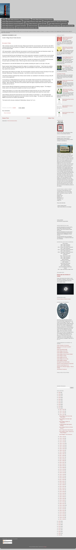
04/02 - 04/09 (62, 496)
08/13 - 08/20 (62, 464)
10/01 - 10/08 (62, 452)
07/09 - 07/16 (62, 472)
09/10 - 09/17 (62, 457)
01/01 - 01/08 (62, 519)
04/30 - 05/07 (62, 489)
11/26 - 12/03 (62, 438)
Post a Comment (7, 112)
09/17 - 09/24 (62, 455)
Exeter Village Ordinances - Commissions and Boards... (14, 25)
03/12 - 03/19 (62, 501)
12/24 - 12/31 (62, 411)
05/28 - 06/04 (62, 482)
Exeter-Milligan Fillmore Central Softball (65, 354)
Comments (5, 542)
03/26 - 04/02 (62, 498)
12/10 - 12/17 (62, 414)
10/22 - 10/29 (62, 446)
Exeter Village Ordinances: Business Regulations (13, 23)
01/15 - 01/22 (62, 515)
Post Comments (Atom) (12, 120)
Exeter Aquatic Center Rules (8, 27)
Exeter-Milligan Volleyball (62, 360)
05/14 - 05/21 (62, 486)
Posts (4, 540)
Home (4, 19)
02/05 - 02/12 (62, 510)
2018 (59, 406)
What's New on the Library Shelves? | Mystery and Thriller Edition (67, 38)
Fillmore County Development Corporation (65, 363)
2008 (59, 534)
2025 (59, 394)
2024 (59, 395)
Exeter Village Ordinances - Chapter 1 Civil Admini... (18, 19)
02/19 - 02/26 (62, 507)
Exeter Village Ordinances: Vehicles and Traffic (36, 23)
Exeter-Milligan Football (61, 355)
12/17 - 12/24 (62, 412)
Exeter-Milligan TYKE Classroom (65, 434)
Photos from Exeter (44, 25)
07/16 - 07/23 (62, 470)
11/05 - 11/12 (62, 443)
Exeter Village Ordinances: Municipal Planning (42, 19)
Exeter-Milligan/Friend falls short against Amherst (67, 58)
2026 (59, 392)
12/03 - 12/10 (62, 436)
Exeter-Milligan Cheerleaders (62, 352)
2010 (59, 531)
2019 (59, 404)
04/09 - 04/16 (62, 494)
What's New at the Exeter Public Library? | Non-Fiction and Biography (67, 90)
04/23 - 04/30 (62, 491)
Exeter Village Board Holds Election (66, 429)
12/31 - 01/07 (62, 409)
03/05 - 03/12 (62, 503)
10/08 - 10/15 (62, 450)
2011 (59, 529)
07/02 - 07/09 (62, 474)
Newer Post (5, 118)
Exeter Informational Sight (62, 349)
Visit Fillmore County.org (62, 369)
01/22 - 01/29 (62, 513)
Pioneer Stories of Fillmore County (63, 299)
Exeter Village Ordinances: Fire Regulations (11, 21)
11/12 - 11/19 (62, 441)
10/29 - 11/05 (62, 445)
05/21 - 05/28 (62, 484)
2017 (59, 407)
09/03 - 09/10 (62, 458)
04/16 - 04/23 (62, 493)
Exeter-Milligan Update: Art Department (64, 422)
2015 (59, 522)
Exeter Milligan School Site (62, 351)
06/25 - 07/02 (62, 476)
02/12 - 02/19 (62, 508)
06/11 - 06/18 (62, 479)
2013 (59, 526)
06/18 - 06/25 (62, 477)
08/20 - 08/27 (62, 462)
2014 (59, 524)
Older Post (51, 118)
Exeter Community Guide (67, 25)
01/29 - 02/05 (62, 512)
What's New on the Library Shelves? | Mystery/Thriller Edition (67, 48)
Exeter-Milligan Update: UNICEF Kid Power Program (66, 432)
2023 (59, 397)
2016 (59, 521)
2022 (59, 399)
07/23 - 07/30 (62, 469)
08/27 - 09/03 (62, 460)
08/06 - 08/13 (62, 465)
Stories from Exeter (33, 25)
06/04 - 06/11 (62, 481)
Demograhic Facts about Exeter (63, 361)
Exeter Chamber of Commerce (63, 345)
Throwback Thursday (61, 73)
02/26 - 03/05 (62, 505)
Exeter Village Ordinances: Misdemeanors (58, 23)
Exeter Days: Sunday (66, 65)
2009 (59, 533)
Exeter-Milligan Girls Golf (62, 357)
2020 (59, 402)
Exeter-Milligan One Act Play (62, 358)
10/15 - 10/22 (62, 448)
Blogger (45, 546)
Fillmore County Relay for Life (63, 365)
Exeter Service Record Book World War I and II (27, 27)
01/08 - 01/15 (62, 517)
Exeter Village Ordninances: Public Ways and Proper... (56, 21)
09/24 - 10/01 (62, 453)
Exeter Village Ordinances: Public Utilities (33, 21)
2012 (59, 528)
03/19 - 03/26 (62, 500)
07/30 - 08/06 (62, 467)
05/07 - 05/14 (62, 488)
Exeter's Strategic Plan (55, 25)
